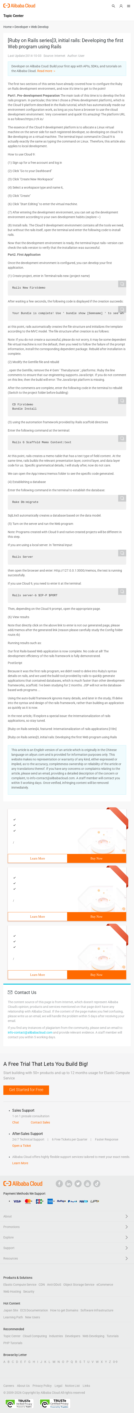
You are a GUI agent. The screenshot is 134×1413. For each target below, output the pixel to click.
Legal (58, 1385)
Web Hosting (12, 1291)
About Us (23, 1385)
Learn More (37, 858)
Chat (15, 1122)
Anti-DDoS (54, 1284)
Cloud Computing (35, 1336)
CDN (42, 1284)
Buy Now (97, 858)
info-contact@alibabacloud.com (30, 1032)
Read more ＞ (46, 71)
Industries (56, 1336)
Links (86, 1385)
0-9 (115, 1362)
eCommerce (105, 1284)
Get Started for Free (26, 1089)
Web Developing (93, 1336)
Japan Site (10, 1310)
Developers (72, 1336)
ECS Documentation (34, 1310)
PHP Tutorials (12, 1343)
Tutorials (113, 1336)
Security (28, 1291)
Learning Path (13, 1317)
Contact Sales (40, 1122)
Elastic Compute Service (19, 1284)
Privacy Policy (42, 1385)
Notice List (72, 1385)
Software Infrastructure (96, 1310)
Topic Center (12, 1336)
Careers (8, 1385)
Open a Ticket (21, 1145)
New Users (32, 1317)
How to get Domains (64, 1310)
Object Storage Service (78, 1284)
